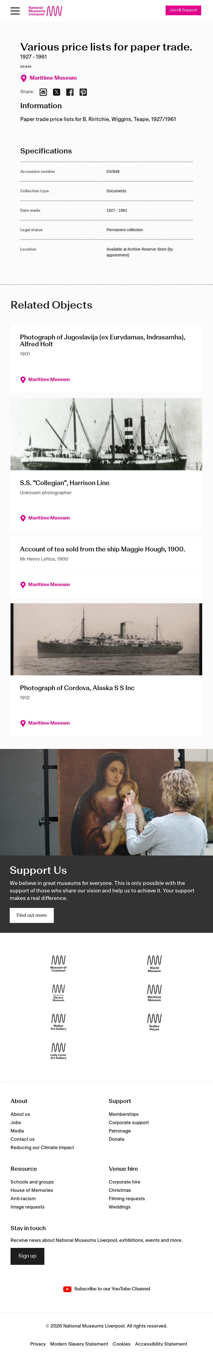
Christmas (120, 1190)
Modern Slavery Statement (79, 1344)
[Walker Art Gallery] (58, 1021)
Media (17, 1131)
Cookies (122, 1344)
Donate (117, 1139)
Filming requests (127, 1198)
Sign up (27, 1256)
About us (20, 1114)
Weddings (120, 1207)
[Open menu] (15, 11)
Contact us (23, 1139)
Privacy (38, 1344)
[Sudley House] (154, 1021)
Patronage (120, 1131)
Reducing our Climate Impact (42, 1147)
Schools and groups (32, 1182)
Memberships (124, 1114)
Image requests (28, 1207)
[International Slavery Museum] (58, 992)
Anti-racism (23, 1198)
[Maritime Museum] (154, 992)
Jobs (16, 1122)
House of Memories (32, 1190)
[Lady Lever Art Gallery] (58, 1051)
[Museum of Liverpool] (58, 963)
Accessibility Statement (161, 1344)
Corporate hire (124, 1182)
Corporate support (129, 1122)
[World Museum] (154, 963)
